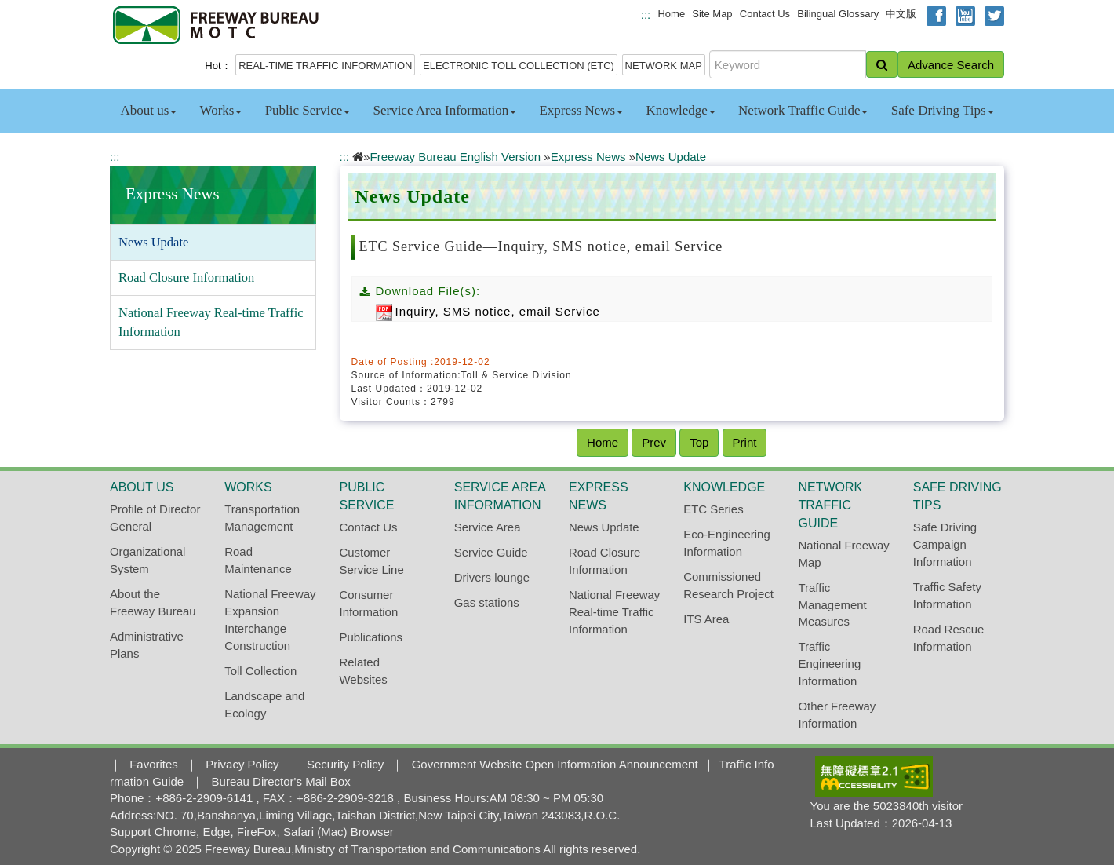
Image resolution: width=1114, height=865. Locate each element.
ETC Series (713, 509)
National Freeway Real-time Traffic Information (211, 322)
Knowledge (680, 110)
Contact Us (765, 14)
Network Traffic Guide (803, 110)
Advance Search (951, 64)
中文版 (901, 14)
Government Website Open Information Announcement (555, 764)
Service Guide (491, 552)
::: (646, 14)
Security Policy (345, 764)
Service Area (487, 527)
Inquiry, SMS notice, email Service (488, 311)
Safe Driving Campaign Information (945, 544)
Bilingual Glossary (838, 14)
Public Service (308, 110)
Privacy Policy (242, 764)
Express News (581, 110)
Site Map (712, 14)
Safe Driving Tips (942, 110)
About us (148, 110)
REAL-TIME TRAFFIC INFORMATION (325, 65)
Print (745, 442)
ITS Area (706, 619)
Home (671, 14)
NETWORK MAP (663, 65)
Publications (371, 637)
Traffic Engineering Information (830, 664)
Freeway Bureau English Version (455, 156)
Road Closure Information (186, 277)
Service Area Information (444, 110)
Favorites (153, 764)
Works (220, 110)
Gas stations (486, 602)
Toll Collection (260, 670)
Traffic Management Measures (833, 605)
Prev (654, 442)
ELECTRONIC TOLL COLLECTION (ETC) (518, 65)
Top (699, 442)
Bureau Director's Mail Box (281, 781)
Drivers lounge (492, 577)
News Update (153, 242)
